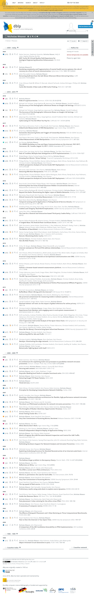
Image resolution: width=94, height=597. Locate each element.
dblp (14, 3)
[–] (70, 48)
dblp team (31, 559)
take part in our (33, 6)
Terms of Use (11, 563)
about (35, 3)
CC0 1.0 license (40, 561)
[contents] (68, 146)
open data (27, 561)
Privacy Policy (20, 563)
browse (20, 3)
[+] (72, 547)
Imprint (27, 563)
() (57, 71)
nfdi (41, 3)
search (28, 3)
